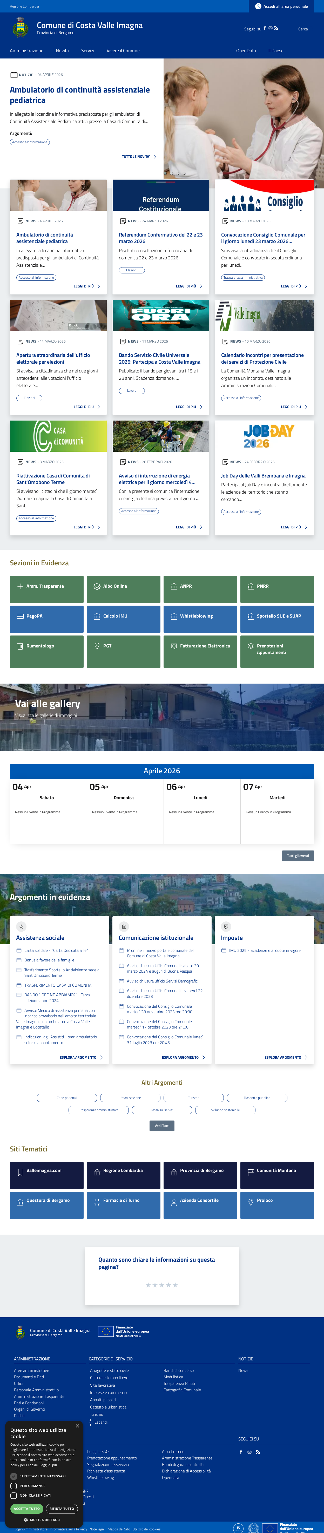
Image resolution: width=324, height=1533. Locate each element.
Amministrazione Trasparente (39, 1393)
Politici (19, 1413)
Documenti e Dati (29, 1374)
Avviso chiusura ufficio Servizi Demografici (162, 983)
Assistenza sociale (40, 940)
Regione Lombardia (24, 6)
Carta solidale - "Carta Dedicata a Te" (56, 952)
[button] (165, 173)
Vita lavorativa (102, 1382)
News (31, 220)
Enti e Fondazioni (29, 1400)
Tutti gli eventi (298, 858)
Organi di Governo (29, 1406)
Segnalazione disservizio (108, 1461)
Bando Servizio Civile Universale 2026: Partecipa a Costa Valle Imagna (159, 359)
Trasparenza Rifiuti (179, 1380)
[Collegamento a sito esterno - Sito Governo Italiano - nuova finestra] (254, 1525)
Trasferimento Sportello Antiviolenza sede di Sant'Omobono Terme (62, 975)
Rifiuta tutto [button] (62, 1508)
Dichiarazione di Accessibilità (186, 1468)
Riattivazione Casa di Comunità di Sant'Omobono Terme (53, 480)
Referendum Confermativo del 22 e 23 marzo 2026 (161, 238)
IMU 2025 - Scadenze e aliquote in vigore (265, 952)
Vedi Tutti (162, 1122)
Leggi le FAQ (98, 1448)
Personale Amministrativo (36, 1387)
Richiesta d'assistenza (106, 1468)
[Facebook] (254, 27)
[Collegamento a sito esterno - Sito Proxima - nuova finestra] (238, 1525)
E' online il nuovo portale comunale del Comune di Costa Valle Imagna (160, 955)
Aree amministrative (31, 1367)
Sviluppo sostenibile (227, 1108)
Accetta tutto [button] (27, 1508)
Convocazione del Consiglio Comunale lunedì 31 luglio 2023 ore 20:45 (165, 1042)
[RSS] (265, 27)
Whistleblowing (100, 1474)
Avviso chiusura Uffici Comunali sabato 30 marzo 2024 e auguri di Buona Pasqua (163, 971)
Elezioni (132, 271)
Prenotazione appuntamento (112, 1455)
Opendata (170, 1474)
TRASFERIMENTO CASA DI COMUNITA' (58, 988)
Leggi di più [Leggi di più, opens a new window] (48, 1465)
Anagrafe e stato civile (109, 1367)
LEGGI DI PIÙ (88, 287)
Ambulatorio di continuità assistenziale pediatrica (80, 94)
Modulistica (173, 1374)
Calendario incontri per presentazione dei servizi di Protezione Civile (262, 359)
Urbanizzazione (129, 1099)
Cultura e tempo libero (109, 1375)
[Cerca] (308, 29)
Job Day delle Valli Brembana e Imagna (263, 477)
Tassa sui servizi (162, 1108)
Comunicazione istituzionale (156, 940)
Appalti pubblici (103, 1396)
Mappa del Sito (119, 1526)
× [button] (77, 1426)
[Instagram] (260, 27)
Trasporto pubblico (260, 1099)
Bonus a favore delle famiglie (49, 962)
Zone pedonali (63, 1099)
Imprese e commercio (108, 1389)
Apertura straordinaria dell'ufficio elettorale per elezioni (53, 359)
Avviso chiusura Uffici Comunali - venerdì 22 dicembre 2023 (165, 996)
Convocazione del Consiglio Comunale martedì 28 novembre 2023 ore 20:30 (159, 1012)
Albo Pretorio (173, 1448)
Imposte (232, 940)
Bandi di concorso (179, 1367)
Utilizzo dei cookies (146, 1526)
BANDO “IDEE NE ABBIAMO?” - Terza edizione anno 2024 (57, 1000)
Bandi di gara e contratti (183, 1461)
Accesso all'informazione (30, 142)
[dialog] (44, 1474)
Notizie (26, 74)
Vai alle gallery (47, 706)
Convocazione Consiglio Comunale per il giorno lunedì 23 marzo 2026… (263, 238)
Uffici (18, 1380)
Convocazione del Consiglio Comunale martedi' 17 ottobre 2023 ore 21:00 (159, 1027)
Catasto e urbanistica (108, 1404)
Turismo (195, 1099)
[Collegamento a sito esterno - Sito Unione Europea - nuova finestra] (123, 1329)
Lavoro (132, 392)
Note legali (97, 1526)
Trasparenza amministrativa (245, 278)
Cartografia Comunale (182, 1387)
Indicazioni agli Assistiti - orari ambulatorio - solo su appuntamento (62, 1042)
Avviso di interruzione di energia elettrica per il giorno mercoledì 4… (157, 480)
